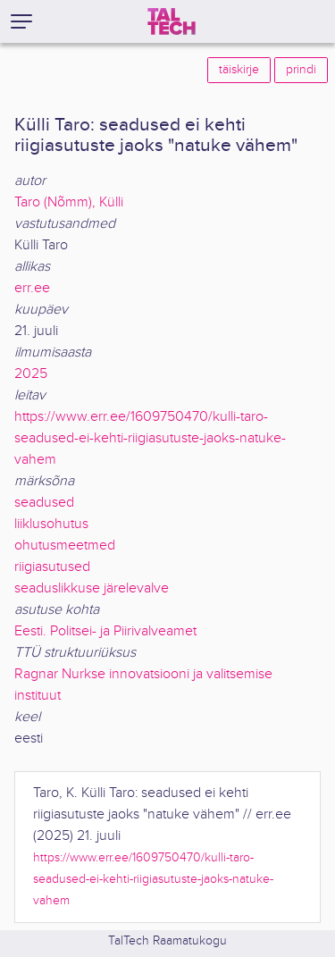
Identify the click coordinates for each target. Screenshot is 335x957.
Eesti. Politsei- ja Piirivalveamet (105, 631)
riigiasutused (52, 566)
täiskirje (239, 70)
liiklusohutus (51, 524)
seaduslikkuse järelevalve (91, 588)
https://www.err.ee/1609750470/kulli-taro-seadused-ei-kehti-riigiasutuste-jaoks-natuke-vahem (150, 438)
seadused (44, 502)
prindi (301, 70)
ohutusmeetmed (64, 545)
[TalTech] (172, 21)
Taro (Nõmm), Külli (68, 202)
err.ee (32, 288)
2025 (30, 373)
